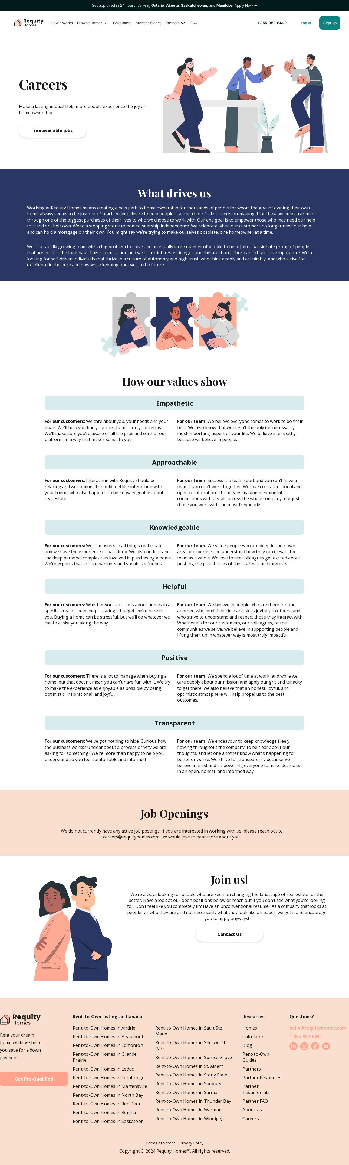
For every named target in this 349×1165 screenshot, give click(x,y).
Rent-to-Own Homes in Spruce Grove (193, 1057)
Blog (247, 1045)
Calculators (122, 23)
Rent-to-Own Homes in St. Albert (189, 1066)
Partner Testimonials (255, 1089)
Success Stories (149, 23)
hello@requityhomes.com (317, 1028)
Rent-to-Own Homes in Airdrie (104, 1028)
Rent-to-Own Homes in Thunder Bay (193, 1101)
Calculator (253, 1037)
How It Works (62, 23)
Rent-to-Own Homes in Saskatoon (108, 1121)
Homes (249, 1028)
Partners (173, 23)
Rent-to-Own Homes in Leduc (103, 1069)
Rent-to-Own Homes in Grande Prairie (105, 1057)
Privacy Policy (191, 1143)
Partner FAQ (255, 1101)
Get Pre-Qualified (34, 1079)
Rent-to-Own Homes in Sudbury (188, 1083)
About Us (252, 1110)
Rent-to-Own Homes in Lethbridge (108, 1078)
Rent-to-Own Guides (255, 1057)
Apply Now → (246, 5)
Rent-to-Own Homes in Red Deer (107, 1104)
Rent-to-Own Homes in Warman (188, 1110)
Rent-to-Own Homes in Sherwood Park (190, 1045)
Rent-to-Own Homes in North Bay (108, 1095)
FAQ (193, 23)
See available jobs (53, 130)
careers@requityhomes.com (131, 837)
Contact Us (230, 934)
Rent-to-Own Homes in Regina (104, 1112)
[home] (28, 23)
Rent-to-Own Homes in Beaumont (108, 1037)
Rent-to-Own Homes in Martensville (110, 1086)
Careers (250, 1119)
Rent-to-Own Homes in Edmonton (108, 1045)
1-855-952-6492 (305, 1037)
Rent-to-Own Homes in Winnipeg (189, 1119)
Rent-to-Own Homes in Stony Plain (191, 1075)
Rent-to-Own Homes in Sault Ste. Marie (189, 1031)
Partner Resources (261, 1078)
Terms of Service (161, 1143)
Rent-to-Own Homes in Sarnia (186, 1092)
